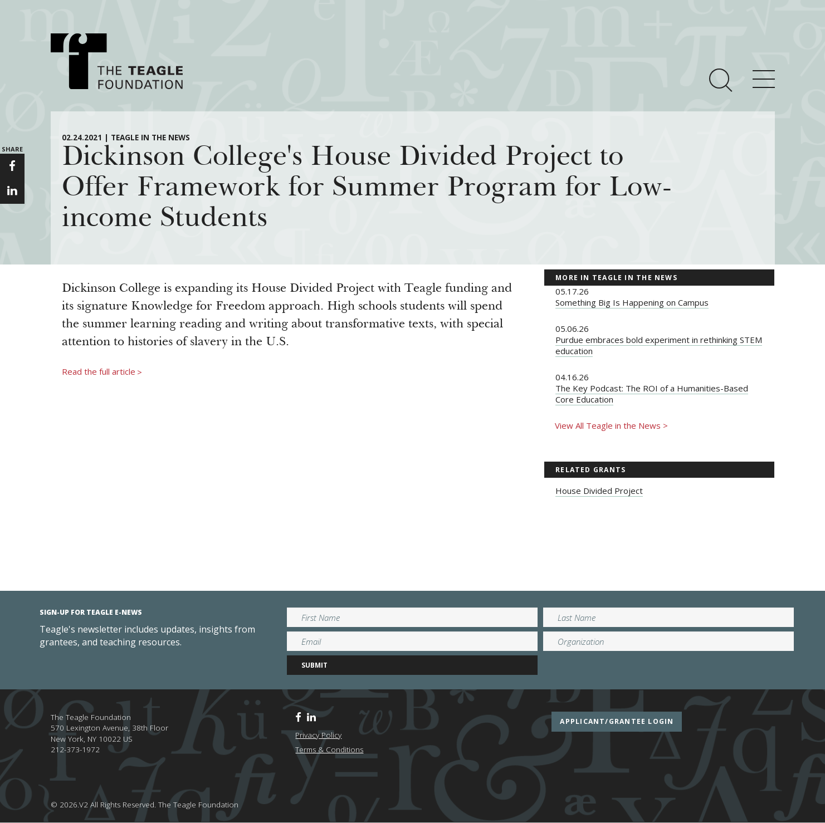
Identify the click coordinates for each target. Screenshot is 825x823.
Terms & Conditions (329, 749)
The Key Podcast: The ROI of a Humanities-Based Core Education (651, 394)
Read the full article (102, 372)
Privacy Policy (318, 735)
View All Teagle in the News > (611, 425)
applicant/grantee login (616, 721)
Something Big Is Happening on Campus (632, 302)
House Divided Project (599, 490)
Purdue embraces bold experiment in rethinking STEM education (658, 345)
